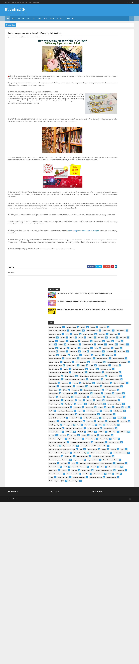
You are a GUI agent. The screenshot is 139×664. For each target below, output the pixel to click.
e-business (122, 328)
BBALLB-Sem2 (119, 132)
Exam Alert (106, 356)
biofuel (105, 160)
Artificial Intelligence (118, 108)
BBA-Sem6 (117, 129)
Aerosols (106, 87)
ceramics (106, 234)
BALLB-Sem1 (107, 111)
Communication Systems (110, 248)
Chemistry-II (107, 237)
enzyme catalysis (108, 353)
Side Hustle (106, 594)
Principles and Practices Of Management (114, 538)
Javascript (120, 422)
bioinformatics (115, 160)
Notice (105, 499)
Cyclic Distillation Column (110, 290)
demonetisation (107, 311)
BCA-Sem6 (106, 157)
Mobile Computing (118, 485)
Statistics (119, 601)
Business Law (122, 206)
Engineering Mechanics (109, 342)
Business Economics (109, 192)
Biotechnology (116, 167)
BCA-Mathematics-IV (109, 146)
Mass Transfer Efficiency (109, 464)
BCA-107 (106, 139)
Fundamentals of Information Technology (113, 377)
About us (14, 2)
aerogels (120, 83)
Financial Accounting (109, 360)
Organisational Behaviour (110, 520)
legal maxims (107, 436)
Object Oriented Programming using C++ (113, 506)
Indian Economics (118, 398)
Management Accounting (110, 450)
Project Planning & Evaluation (111, 573)
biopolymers (116, 164)
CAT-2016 (106, 230)
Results (105, 590)
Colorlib (15, 661)
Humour (106, 395)
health (114, 384)
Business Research (108, 223)
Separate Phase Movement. (119, 590)
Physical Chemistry (115, 531)
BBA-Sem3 (106, 125)
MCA (9, 2)
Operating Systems (108, 510)
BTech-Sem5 (107, 181)
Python (105, 580)
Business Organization (109, 213)
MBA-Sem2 (106, 471)
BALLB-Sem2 (118, 111)
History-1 (124, 384)
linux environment (115, 443)
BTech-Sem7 (107, 185)
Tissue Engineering (108, 622)
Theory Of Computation (109, 618)
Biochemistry (118, 157)
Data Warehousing (121, 300)
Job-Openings (107, 426)
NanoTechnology (122, 496)
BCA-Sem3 (117, 150)
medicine (116, 482)
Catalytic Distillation (118, 230)
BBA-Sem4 (117, 125)
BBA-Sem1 (106, 122)
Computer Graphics (108, 258)
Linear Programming (109, 440)
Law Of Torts (107, 433)
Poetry (124, 534)
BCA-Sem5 (117, 153)
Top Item (59, 18)
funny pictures (107, 381)
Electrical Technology (120, 335)
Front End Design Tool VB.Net (111, 370)
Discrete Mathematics (109, 325)
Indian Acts (106, 398)
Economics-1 (107, 335)
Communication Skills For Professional (113, 241)
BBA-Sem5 (106, 129)
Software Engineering (109, 597)
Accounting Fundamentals (110, 80)
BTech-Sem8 (118, 185)
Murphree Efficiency (108, 496)
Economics (117, 332)
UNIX (119, 622)
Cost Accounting (108, 283)
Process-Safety (123, 552)
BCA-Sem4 (106, 153)
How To (32, 37)
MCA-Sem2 (106, 478)
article (122, 104)
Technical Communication (110, 615)
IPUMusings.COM (15, 9)
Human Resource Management (111, 391)
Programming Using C (109, 569)
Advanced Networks (108, 83)
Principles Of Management (110, 548)
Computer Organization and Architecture (113, 272)
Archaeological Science (109, 104)
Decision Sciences (108, 307)
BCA (6, 2)
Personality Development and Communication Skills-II (117, 527)
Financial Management (109, 363)
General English (119, 381)
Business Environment (109, 202)
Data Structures (107, 300)
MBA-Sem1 (118, 468)
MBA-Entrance (107, 468)
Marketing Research (108, 461)
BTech (30, 2)
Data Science (123, 293)
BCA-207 (115, 139)
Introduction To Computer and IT (112, 412)
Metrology (106, 485)
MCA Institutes (107, 475)
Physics (106, 534)
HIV (104, 388)
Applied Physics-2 (121, 101)
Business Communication (110, 188)
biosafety (106, 167)
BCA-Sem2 (106, 150)
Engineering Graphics (109, 339)
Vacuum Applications (109, 629)
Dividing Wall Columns (109, 328)
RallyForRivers (107, 587)
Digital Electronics (108, 321)
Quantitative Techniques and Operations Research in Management (116, 584)
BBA (23, 2)
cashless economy (116, 227)
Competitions (36, 2)
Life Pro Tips (38, 37)
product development (109, 555)
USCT (105, 625)
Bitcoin (105, 171)
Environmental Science (109, 349)
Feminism (116, 356)
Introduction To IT (108, 415)
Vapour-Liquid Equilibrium (110, 636)
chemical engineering (118, 234)
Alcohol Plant (116, 87)
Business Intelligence (109, 206)
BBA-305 (115, 118)
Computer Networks (108, 265)
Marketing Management (109, 457)
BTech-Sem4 (118, 178)
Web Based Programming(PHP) (111, 643)
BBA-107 (117, 115)
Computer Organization (109, 269)
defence (120, 307)
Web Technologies (108, 646)
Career (105, 227)
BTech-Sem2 (119, 174)
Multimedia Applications (109, 492)
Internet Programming (109, 408)
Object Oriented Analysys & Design (112, 503)
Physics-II (115, 534)
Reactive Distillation (120, 587)
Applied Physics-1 (108, 101)
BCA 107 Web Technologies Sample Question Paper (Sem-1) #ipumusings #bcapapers (121, 51)
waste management (108, 639)
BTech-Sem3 (107, 178)
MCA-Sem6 (106, 482)
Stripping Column (118, 604)
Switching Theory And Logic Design (112, 608)
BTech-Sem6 (118, 181)
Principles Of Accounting (110, 541)
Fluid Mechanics (108, 367)
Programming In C (108, 566)
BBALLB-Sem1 (107, 132)
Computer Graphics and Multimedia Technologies (116, 262)
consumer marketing (109, 276)
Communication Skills (120, 237)
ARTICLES (19, 2)
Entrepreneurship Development (111, 346)
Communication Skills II (109, 244)
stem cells (106, 604)
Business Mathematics (109, 209)
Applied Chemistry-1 (108, 94)
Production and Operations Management (113, 562)
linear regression (123, 440)
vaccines (114, 625)
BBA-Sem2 (117, 122)
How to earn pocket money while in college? (78, 240)
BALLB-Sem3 (107, 115)
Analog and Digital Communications (112, 90)
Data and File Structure (109, 293)
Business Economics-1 (109, 195)
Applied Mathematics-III (109, 97)
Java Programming (108, 422)
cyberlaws (106, 286)
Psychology (119, 576)
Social (115, 594)
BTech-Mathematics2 (117, 171)
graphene (106, 384)
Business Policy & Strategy (110, 220)
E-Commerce (107, 332)
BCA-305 (125, 139)
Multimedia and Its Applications (111, 489)
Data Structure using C (109, 297)
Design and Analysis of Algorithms (112, 314)
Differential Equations (109, 318)
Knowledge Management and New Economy (114, 429)
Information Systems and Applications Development (116, 401)
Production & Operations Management (113, 559)
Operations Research (109, 513)
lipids (105, 447)
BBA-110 (106, 118)
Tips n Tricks (123, 618)
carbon (120, 223)
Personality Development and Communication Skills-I (116, 524)
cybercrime (119, 283)
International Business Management (112, 405)
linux (105, 443)
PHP (105, 531)
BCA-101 (118, 136)
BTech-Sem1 (107, 174)
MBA (26, 2)
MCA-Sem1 (118, 475)
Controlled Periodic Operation (111, 279)
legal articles (118, 433)
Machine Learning (116, 447)
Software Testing (108, 601)
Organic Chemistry (108, 517)
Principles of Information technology (112, 545)
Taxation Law (107, 611)
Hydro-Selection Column (119, 395)
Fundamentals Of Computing (110, 374)
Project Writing (107, 576)
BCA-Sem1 (121, 146)
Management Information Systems (112, 454)
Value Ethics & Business (109, 632)
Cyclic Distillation (118, 286)
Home (13, 18)
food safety (119, 367)
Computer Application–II (110, 251)
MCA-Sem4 (118, 478)
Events (118, 353)
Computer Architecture (109, 255)
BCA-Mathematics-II (108, 143)
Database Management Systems (111, 304)
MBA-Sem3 (117, 471)
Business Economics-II (109, 199)
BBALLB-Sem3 (107, 136)
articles (105, 108)
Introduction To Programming (111, 419)
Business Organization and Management (113, 216)
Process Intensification (109, 552)
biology (105, 164)
